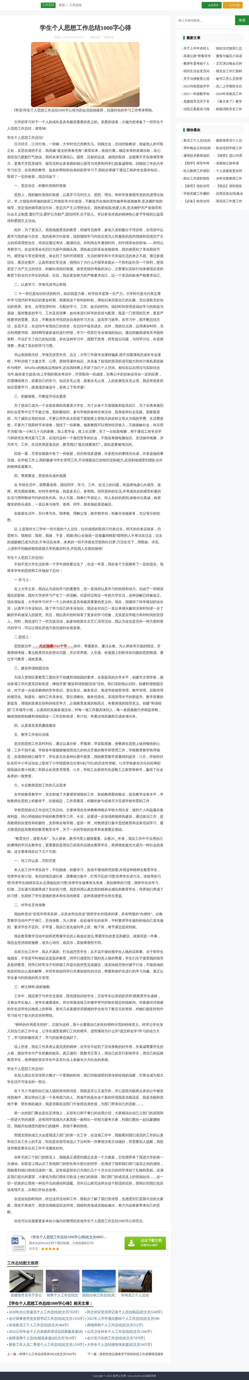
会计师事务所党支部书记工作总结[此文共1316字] (46, 1318)
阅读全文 (95, 37)
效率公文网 (119, 1375)
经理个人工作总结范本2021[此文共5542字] (47, 1354)
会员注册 (234, 5)
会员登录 (213, 5)
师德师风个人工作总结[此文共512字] (115, 1325)
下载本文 (108, 37)
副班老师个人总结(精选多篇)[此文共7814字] (42, 1338)
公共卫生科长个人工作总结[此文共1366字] (119, 1331)
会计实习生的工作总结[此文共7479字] (116, 1338)
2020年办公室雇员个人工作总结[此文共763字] (44, 1312)
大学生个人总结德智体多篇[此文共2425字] (119, 1344)
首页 (62, 5)
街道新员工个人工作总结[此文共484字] (39, 1325)
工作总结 (75, 5)
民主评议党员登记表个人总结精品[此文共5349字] (124, 1312)
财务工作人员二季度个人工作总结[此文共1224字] (46, 1344)
